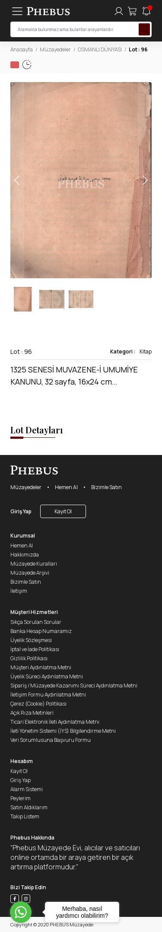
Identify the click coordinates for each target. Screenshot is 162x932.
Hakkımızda (24, 554)
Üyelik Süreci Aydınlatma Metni (46, 676)
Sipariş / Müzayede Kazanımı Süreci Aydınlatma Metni (73, 685)
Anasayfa (21, 49)
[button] (145, 180)
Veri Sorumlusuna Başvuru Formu (50, 740)
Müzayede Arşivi (29, 572)
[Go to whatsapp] (21, 912)
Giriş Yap (21, 511)
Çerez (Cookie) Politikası (38, 703)
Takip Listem (24, 816)
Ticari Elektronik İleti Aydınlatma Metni (54, 721)
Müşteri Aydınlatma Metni (40, 667)
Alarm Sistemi (26, 789)
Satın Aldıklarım (29, 807)
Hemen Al (66, 487)
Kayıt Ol (63, 511)
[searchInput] (81, 29)
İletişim (18, 591)
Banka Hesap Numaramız (41, 631)
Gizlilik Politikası (29, 658)
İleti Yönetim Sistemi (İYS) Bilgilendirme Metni (63, 731)
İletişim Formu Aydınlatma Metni (48, 694)
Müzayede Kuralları (33, 563)
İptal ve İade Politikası (34, 649)
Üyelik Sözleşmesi (31, 640)
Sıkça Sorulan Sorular (35, 622)
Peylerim (20, 798)
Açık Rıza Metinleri (32, 712)
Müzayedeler (55, 49)
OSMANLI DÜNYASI (100, 49)
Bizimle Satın (106, 487)
